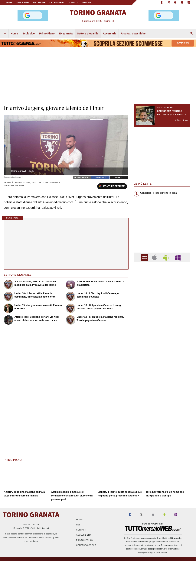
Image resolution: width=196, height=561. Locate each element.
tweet (119, 177)
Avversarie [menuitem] (109, 33)
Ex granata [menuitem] (66, 33)
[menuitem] (5, 34)
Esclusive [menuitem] (28, 33)
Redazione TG (14, 185)
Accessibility (83, 535)
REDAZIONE (39, 2)
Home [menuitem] (14, 33)
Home (9, 2)
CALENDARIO (57, 2)
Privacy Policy (84, 540)
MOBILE (86, 2)
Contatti (81, 530)
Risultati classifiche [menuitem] (133, 33)
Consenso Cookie (86, 545)
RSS (78, 525)
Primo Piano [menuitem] (47, 33)
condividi (100, 177)
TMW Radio (22, 2)
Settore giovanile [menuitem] (87, 33)
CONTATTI (73, 2)
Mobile (80, 519)
